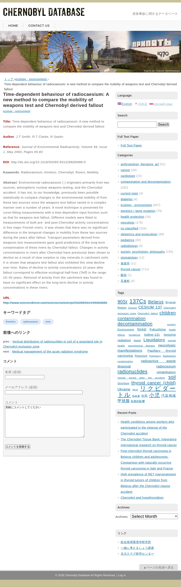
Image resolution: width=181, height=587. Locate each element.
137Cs (137, 301)
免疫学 (125, 263)
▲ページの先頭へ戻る (158, 567)
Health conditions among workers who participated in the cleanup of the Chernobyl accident (147, 427)
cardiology (128, 176)
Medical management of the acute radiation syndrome (50, 351)
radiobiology (129, 246)
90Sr (123, 301)
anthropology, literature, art (140, 164)
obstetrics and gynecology (139, 234)
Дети (135, 389)
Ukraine (124, 389)
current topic (129, 193)
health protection (132, 216)
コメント (11, 402)
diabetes (127, 199)
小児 (154, 395)
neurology (128, 222)
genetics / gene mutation (138, 211)
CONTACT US (39, 25)
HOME (13, 25)
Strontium (123, 383)
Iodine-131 (152, 334)
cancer (125, 170)
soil (172, 377)
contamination (132, 318)
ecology (171, 324)
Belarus (156, 301)
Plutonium (141, 355)
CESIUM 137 (150, 307)
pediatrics (127, 240)
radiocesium (30, 321)
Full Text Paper (131, 145)
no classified (129, 228)
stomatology (129, 257)
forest (141, 329)
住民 (144, 395)
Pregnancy (155, 356)
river (48, 321)
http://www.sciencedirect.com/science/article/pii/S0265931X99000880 (55, 302)
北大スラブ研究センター (137, 553)
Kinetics (11, 321)
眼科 (124, 275)
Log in (122, 575)
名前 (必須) (13, 372)
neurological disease (141, 345)
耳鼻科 (125, 281)
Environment (126, 329)
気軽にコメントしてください (44, 424)
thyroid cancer (131, 269)
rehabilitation (166, 372)
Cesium (132, 307)
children (168, 312)
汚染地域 (168, 395)
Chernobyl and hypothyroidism (142, 497)
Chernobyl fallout (148, 313)
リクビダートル (147, 391)
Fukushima (158, 329)
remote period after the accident (141, 378)
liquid (137, 340)
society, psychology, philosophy (143, 251)
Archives (121, 516)
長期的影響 (138, 401)
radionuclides (133, 371)
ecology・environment (16, 111)
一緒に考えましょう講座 (137, 547)
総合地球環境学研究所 (136, 542)
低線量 (136, 396)
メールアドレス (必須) (21, 387)
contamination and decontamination (146, 181)
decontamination (135, 323)
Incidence (134, 334)
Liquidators (154, 340)
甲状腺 (124, 401)
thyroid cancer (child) (153, 382)
